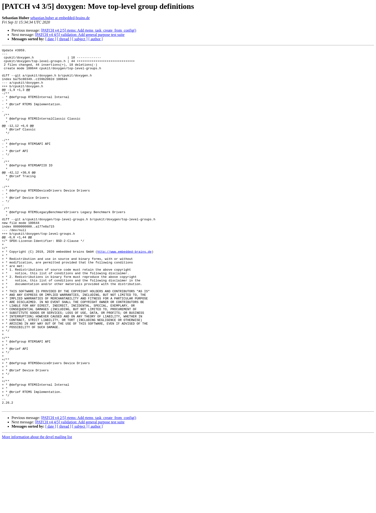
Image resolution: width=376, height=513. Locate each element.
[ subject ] (80, 39)
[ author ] (95, 39)
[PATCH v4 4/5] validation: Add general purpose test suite (80, 35)
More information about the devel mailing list (37, 509)
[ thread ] (64, 39)
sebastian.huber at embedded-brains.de (60, 18)
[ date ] (50, 39)
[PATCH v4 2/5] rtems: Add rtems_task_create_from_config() (88, 30)
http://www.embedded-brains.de (124, 292)
